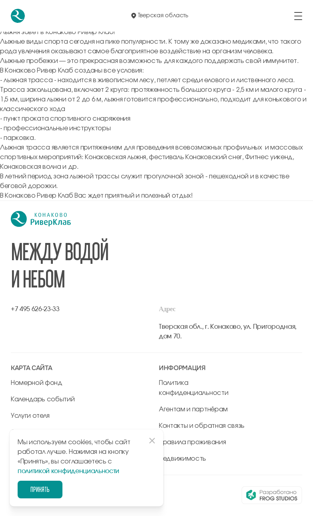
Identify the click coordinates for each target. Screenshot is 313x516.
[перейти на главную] (18, 16)
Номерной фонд (36, 383)
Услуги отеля (30, 416)
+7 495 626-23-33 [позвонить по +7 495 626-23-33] (35, 309)
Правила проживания (192, 442)
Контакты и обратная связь (202, 426)
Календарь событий (43, 399)
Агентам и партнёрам (193, 409)
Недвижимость (182, 458)
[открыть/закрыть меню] (298, 16)
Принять (40, 489)
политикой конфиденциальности (68, 471)
